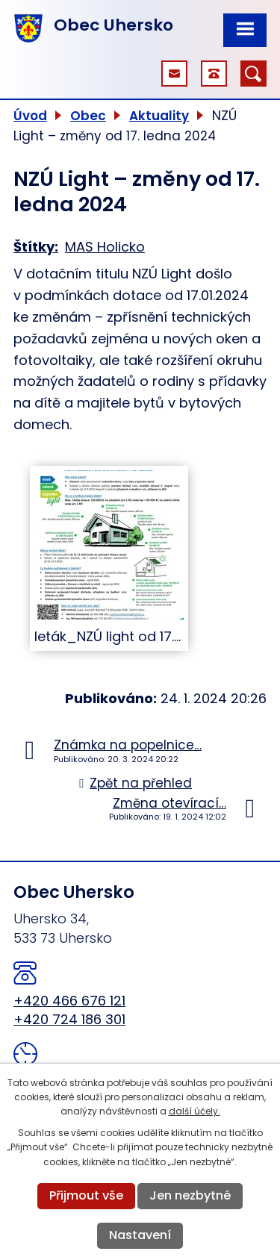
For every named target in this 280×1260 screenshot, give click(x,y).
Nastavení (140, 1235)
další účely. (194, 1111)
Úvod (30, 116)
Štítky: (35, 246)
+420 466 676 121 (69, 1000)
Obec (88, 116)
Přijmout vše (86, 1195)
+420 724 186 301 (69, 1019)
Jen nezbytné (190, 1195)
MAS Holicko (105, 246)
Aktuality (159, 116)
